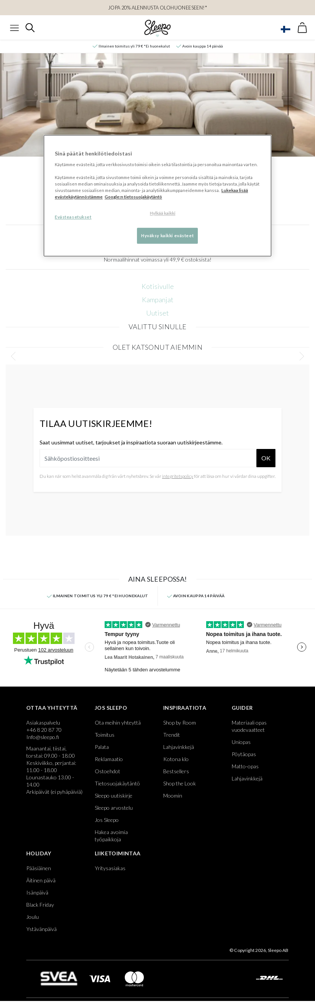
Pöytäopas (244, 754)
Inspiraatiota (184, 707)
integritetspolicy (177, 476)
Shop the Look (179, 783)
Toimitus (105, 734)
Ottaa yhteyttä (52, 707)
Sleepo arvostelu (114, 807)
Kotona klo (176, 759)
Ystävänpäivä (41, 929)
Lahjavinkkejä (178, 747)
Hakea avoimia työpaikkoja (111, 835)
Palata (102, 747)
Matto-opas (245, 766)
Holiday (38, 853)
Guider (242, 707)
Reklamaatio (109, 759)
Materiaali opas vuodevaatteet (249, 726)
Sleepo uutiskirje (113, 795)
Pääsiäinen (38, 868)
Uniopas (241, 742)
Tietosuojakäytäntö (117, 783)
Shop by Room (179, 722)
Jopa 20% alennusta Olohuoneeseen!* (157, 8)
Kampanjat (157, 299)
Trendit (171, 734)
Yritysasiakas (110, 868)
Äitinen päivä (41, 880)
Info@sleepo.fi (42, 737)
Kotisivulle (158, 286)
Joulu (32, 917)
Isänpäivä (37, 892)
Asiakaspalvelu (43, 722)
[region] (157, 196)
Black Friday (40, 904)
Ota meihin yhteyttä (118, 722)
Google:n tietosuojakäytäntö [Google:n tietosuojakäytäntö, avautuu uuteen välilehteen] (133, 196)
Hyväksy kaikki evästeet (167, 235)
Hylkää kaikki (162, 213)
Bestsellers (176, 771)
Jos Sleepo (111, 707)
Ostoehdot (107, 771)
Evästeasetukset (73, 216)
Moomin (172, 795)
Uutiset (157, 313)
